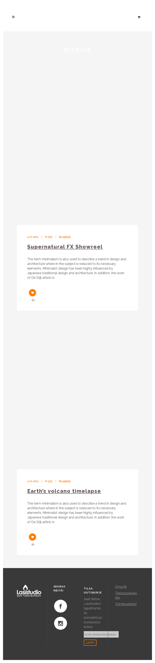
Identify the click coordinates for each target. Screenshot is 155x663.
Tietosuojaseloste (126, 595)
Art (50, 236)
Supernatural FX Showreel (65, 247)
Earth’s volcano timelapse (64, 491)
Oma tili (121, 587)
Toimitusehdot (126, 604)
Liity (90, 642)
